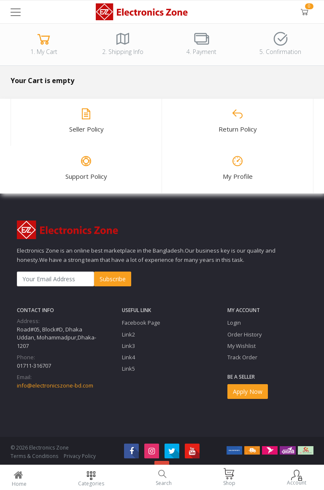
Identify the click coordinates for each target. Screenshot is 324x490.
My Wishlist (241, 346)
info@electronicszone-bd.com (55, 385)
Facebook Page (141, 322)
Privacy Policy (80, 456)
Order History (244, 334)
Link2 (128, 334)
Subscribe (113, 279)
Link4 (128, 357)
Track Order (242, 357)
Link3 (128, 346)
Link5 (128, 368)
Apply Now (247, 392)
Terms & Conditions (34, 456)
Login (234, 322)
